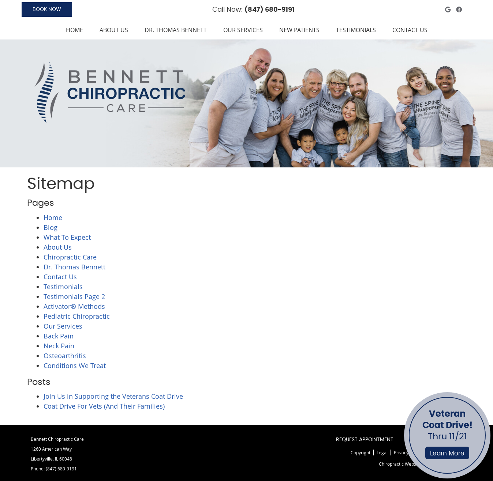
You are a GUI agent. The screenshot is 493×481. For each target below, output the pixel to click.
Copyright (360, 452)
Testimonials (356, 30)
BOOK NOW (47, 9)
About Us (114, 30)
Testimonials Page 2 (74, 296)
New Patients (299, 30)
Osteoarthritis (65, 355)
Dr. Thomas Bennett (176, 30)
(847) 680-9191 (269, 10)
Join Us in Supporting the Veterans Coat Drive (113, 396)
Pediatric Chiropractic (77, 316)
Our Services (243, 30)
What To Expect (67, 237)
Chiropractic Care (70, 257)
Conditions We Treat (75, 365)
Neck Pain (59, 345)
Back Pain (59, 336)
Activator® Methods (74, 306)
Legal (382, 452)
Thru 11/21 (447, 434)
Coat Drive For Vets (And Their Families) (104, 406)
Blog (50, 227)
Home (74, 30)
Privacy (401, 452)
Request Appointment (364, 439)
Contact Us (409, 30)
